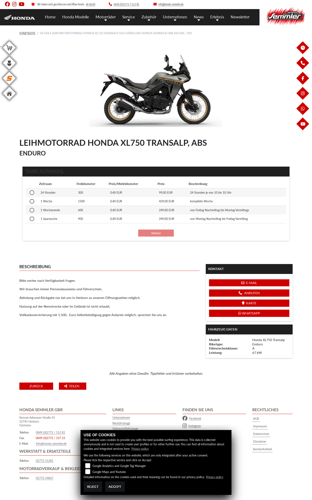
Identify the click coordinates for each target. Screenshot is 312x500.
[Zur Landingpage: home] (9, 100)
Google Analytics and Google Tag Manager (119, 466)
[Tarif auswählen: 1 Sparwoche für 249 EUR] (32, 219)
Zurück (36, 386)
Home (50, 16)
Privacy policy (140, 449)
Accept (115, 486)
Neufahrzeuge (121, 423)
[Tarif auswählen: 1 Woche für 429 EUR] (32, 201)
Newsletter (240, 16)
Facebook (191, 418)
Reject (93, 486)
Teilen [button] (73, 386)
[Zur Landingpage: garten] (9, 70)
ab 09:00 (90, 4)
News (199, 16)
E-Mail (249, 283)
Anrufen (249, 293)
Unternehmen (175, 16)
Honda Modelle (75, 16)
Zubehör (148, 16)
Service (128, 16)
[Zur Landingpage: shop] (9, 55)
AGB (256, 418)
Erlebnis (217, 16)
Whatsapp (249, 313)
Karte (249, 303)
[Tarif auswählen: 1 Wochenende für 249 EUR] (32, 210)
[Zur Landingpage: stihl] (9, 85)
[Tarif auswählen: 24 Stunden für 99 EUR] (32, 192)
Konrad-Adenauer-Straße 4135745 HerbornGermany (37, 421)
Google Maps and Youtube (109, 472)
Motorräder (106, 16)
